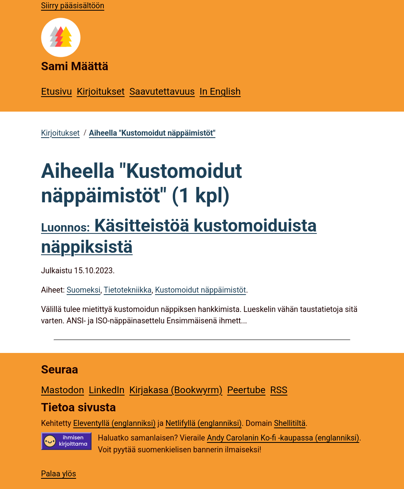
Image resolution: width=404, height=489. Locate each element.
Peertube (246, 390)
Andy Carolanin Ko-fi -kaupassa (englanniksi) (283, 437)
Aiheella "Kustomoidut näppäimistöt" (152, 133)
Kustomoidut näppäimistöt (200, 290)
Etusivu (56, 91)
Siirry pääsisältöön (72, 5)
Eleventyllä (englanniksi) (114, 423)
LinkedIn (107, 390)
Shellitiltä (289, 423)
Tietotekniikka (128, 290)
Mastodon (62, 390)
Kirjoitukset (100, 91)
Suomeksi (84, 290)
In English (220, 91)
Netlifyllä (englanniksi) (203, 423)
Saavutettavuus (162, 91)
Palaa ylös (58, 473)
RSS (279, 390)
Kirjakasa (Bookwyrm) (176, 390)
